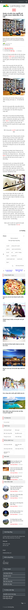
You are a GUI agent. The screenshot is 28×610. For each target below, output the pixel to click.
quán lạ (8, 249)
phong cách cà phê (16, 245)
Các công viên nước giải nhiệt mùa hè (13, 393)
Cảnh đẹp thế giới (7, 430)
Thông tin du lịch (7, 436)
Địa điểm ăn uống (7, 584)
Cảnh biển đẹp (18, 436)
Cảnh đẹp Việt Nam (8, 48)
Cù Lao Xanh (6, 422)
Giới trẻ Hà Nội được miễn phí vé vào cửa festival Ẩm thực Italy (16, 469)
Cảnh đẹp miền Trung (18, 445)
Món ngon (17, 430)
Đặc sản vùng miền (8, 433)
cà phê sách (19, 259)
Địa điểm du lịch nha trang (9, 594)
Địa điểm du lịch (18, 433)
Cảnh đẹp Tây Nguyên (7, 452)
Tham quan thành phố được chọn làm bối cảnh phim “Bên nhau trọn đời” (16, 488)
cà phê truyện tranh (10, 259)
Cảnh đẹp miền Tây (19, 448)
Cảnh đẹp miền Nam (8, 448)
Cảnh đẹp (12, 50)
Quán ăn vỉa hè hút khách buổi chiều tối (19, 270)
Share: (5, 236)
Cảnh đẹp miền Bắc (8, 444)
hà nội (18, 224)
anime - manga (18, 252)
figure (7, 120)
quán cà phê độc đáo (16, 249)
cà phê (13, 130)
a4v (10, 57)
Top (22, 603)
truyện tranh (12, 56)
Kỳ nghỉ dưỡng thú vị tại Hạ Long (9, 271)
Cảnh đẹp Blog (11, 607)
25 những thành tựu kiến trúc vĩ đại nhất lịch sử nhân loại (16, 521)
